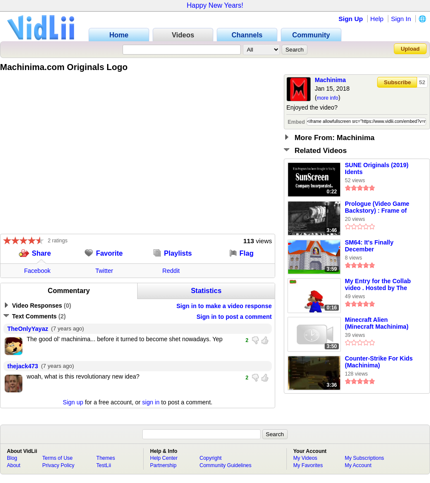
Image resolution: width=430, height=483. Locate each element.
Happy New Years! (215, 5)
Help (377, 18)
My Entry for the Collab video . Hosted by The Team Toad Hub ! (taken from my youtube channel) (378, 285)
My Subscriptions (364, 458)
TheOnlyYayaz (27, 328)
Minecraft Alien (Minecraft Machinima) (376, 323)
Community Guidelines (226, 465)
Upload (410, 49)
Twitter (104, 270)
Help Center (164, 458)
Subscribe (397, 82)
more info (327, 98)
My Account (358, 465)
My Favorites (308, 465)
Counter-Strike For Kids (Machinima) (379, 362)
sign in (151, 402)
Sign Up (350, 18)
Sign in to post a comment (234, 316)
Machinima (330, 79)
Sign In (401, 18)
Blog (12, 458)
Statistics (206, 290)
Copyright (210, 458)
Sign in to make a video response (224, 306)
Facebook (37, 270)
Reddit (171, 270)
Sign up (73, 402)
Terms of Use (57, 458)
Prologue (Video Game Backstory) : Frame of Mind (377, 207)
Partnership (163, 465)
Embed (296, 122)
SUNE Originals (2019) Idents (376, 168)
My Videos (305, 458)
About (13, 465)
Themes (105, 458)
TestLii (103, 465)
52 (422, 82)
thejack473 (22, 366)
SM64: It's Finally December (369, 246)
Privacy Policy (58, 465)
